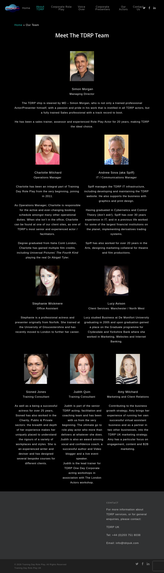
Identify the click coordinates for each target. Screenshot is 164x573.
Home (18, 25)
